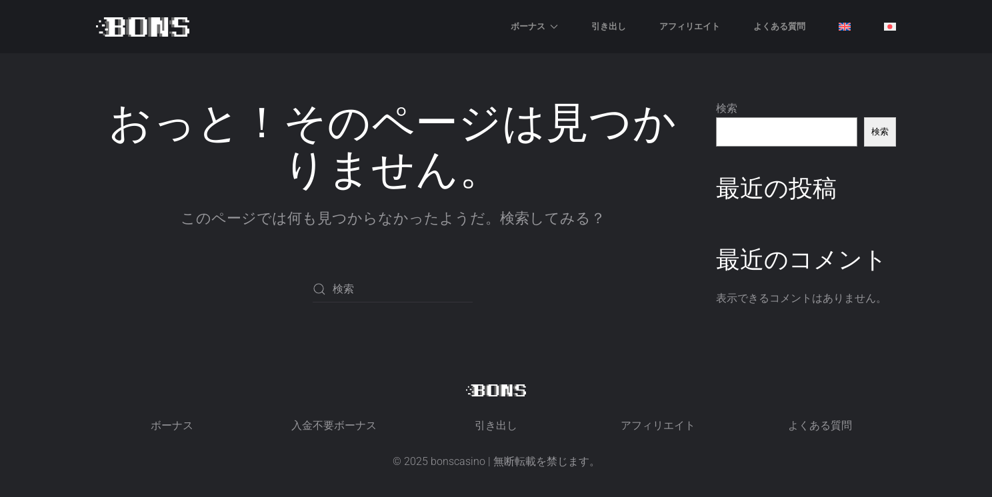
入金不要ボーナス (334, 425)
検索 (726, 108)
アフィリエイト (689, 26)
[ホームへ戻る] (142, 26)
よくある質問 (779, 26)
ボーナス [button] (534, 26)
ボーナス (172, 425)
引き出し (608, 26)
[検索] (393, 289)
